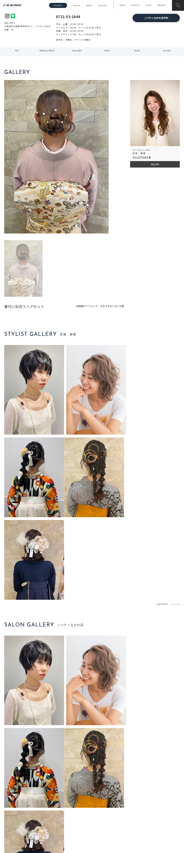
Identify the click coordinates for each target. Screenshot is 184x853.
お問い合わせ (156, 829)
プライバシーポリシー (160, 824)
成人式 (123, 814)
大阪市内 (59, 809)
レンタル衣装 (101, 814)
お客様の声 (24, 819)
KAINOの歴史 (156, 809)
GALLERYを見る (140, 157)
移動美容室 (100, 805)
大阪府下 (59, 814)
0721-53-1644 (68, 16)
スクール (124, 809)
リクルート (155, 814)
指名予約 (155, 164)
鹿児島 (75, 819)
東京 (57, 805)
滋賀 (57, 819)
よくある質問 (24, 814)
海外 (74, 824)
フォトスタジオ (102, 809)
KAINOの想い (156, 805)
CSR (152, 819)
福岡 (74, 814)
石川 (74, 805)
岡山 (74, 809)
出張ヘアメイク (127, 805)
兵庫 (57, 829)
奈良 (57, 824)
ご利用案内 (24, 809)
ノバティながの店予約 (156, 18)
